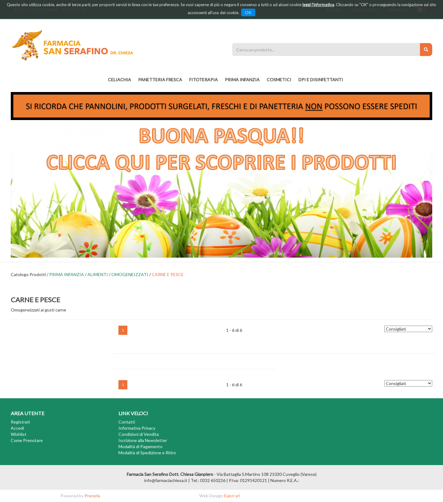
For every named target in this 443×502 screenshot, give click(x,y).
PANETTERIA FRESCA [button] (160, 79)
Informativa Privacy (136, 428)
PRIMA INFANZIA (66, 274)
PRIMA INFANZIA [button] (242, 79)
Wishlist (18, 434)
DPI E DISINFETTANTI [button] (320, 79)
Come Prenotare (27, 440)
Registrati (20, 421)
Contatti (126, 421)
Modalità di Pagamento (140, 446)
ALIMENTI (97, 274)
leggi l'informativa (318, 4)
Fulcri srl (232, 495)
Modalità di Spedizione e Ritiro (147, 452)
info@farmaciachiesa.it (165, 480)
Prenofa (92, 495)
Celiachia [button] (119, 79)
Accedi (17, 428)
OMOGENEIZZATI (129, 274)
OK (248, 12)
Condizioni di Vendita (138, 434)
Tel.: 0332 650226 (208, 480)
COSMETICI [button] (279, 79)
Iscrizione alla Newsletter (142, 440)
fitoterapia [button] (203, 79)
